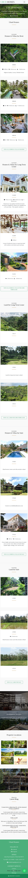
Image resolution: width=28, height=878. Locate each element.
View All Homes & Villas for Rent (14, 149)
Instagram (14, 852)
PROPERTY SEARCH (14, 876)
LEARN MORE (14, 707)
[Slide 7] (16, 16)
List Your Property (14, 789)
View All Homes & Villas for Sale (14, 554)
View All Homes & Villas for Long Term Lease (14, 289)
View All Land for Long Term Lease (14, 418)
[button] (24, 871)
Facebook (14, 849)
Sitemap (14, 873)
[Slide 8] (17, 16)
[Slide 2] (10, 16)
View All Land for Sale (14, 682)
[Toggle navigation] (24, 2)
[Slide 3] (11, 16)
